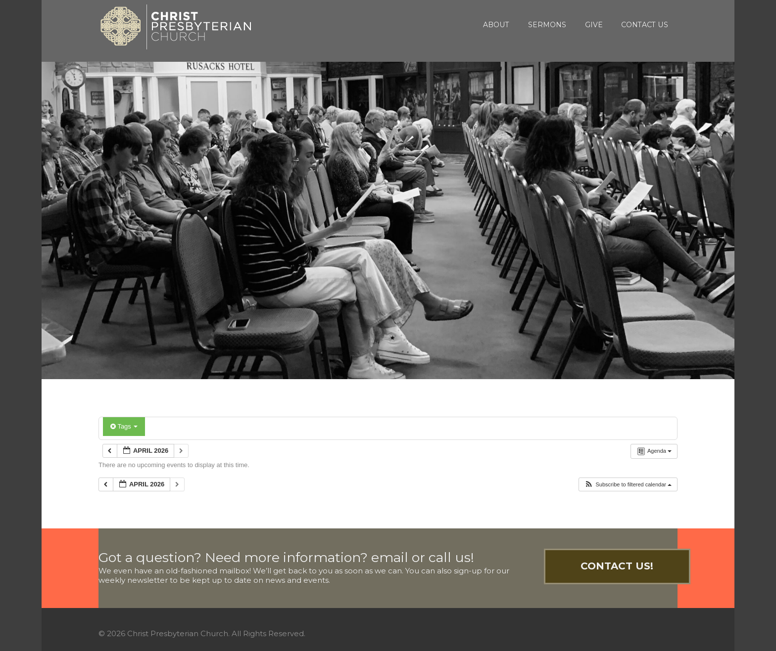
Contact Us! (617, 566)
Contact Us (644, 24)
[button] (628, 484)
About (496, 24)
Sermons (547, 24)
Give (594, 24)
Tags (124, 426)
